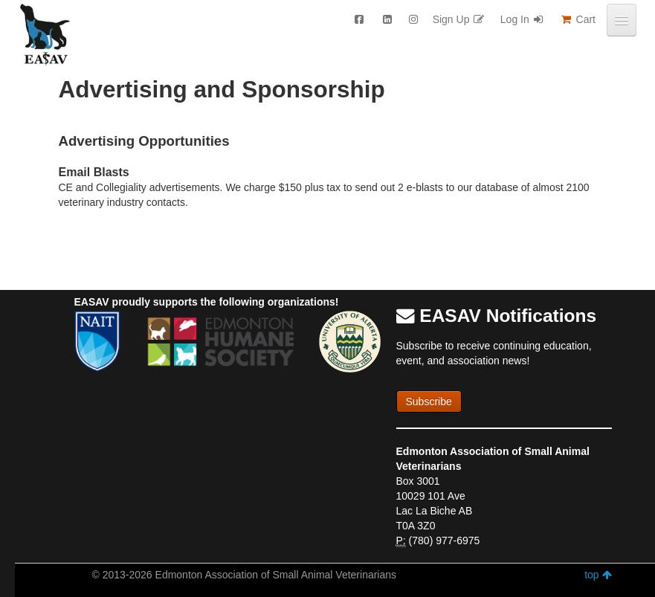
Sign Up (459, 19)
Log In (522, 19)
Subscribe (429, 401)
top (597, 575)
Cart (578, 19)
